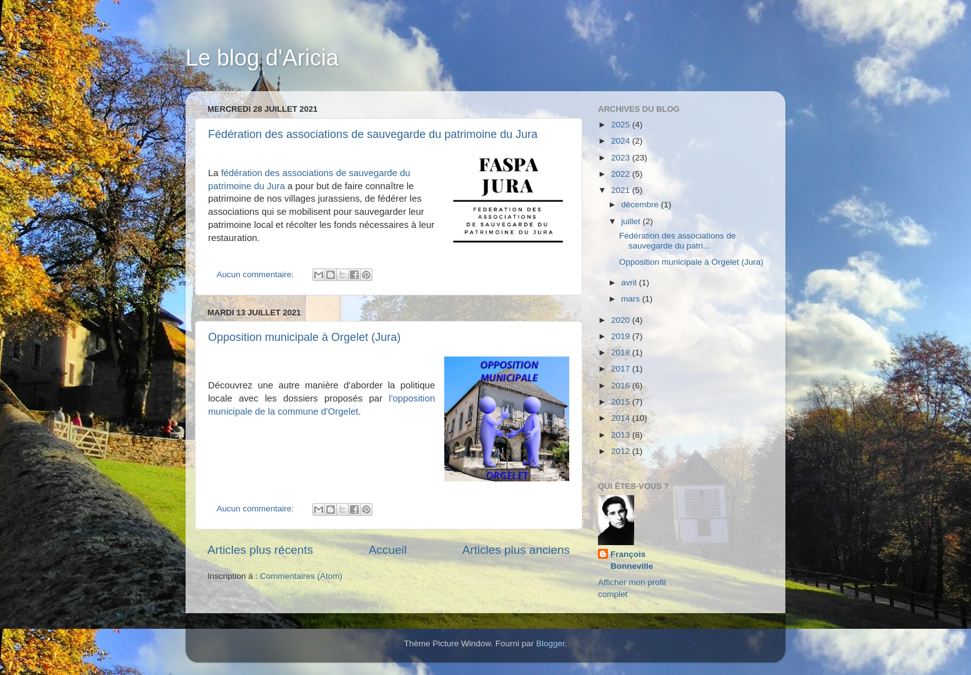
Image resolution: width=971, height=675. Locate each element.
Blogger (550, 643)
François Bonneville (631, 560)
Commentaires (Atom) (301, 576)
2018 (621, 352)
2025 (621, 124)
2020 (621, 320)
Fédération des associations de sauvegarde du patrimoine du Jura (372, 134)
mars (631, 298)
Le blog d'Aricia (262, 58)
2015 (621, 401)
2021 (621, 190)
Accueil (388, 549)
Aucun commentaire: (257, 274)
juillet (632, 221)
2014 (621, 418)
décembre (641, 204)
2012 (621, 451)
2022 (621, 174)
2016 (621, 385)
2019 (621, 336)
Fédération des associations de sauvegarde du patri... (677, 240)
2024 (621, 140)
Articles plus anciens (516, 549)
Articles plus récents (260, 549)
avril (630, 282)
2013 (621, 435)
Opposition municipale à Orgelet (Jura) (304, 337)
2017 (621, 368)
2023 (621, 157)
